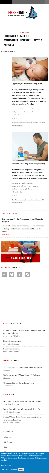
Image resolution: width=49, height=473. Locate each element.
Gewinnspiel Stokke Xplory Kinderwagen (18, 383)
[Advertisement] (21, 299)
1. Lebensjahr (25, 109)
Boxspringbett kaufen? (11, 349)
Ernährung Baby (29, 112)
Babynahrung (17, 112)
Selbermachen (11, 36)
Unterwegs (25, 40)
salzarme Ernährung (19, 186)
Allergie (15, 109)
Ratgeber (24, 36)
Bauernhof (35, 109)
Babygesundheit (27, 183)
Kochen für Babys (26, 189)
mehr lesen (5, 234)
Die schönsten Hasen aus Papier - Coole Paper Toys (22, 409)
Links (6, 447)
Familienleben (11, 40)
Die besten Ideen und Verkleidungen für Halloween (22, 375)
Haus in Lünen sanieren (12, 341)
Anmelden (41, 123)
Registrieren (19, 125)
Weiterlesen (16, 119)
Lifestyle (37, 40)
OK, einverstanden (9, 470)
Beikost (14, 189)
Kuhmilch (15, 115)
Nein (21, 470)
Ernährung (16, 183)
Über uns (7, 437)
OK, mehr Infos (7, 465)
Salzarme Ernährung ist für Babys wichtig (28, 164)
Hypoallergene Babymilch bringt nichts (27, 84)
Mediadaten (8, 442)
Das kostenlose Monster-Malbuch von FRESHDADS (22, 401)
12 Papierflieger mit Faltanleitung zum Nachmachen (22, 367)
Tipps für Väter (17, 192)
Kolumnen (9, 44)
